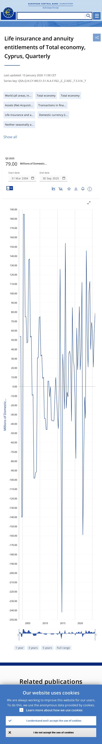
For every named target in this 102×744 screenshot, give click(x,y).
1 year (19, 648)
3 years (33, 648)
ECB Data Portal (51, 7)
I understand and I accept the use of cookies (53, 720)
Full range (63, 648)
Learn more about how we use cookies (54, 710)
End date (45, 172)
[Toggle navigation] (97, 16)
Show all (10, 136)
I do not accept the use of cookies (53, 732)
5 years (47, 648)
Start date (14, 172)
